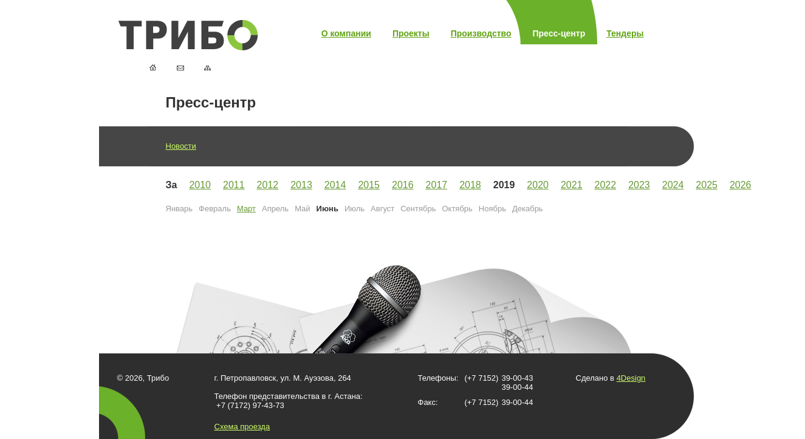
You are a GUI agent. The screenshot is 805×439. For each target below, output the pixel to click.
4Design (631, 378)
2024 (673, 185)
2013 (301, 185)
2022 (606, 185)
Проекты (411, 33)
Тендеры (624, 33)
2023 (639, 185)
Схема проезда (242, 426)
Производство (481, 33)
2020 (538, 185)
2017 (437, 185)
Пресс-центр (559, 33)
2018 (470, 185)
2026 (741, 185)
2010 (200, 185)
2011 (234, 185)
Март (246, 208)
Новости (181, 146)
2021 (572, 185)
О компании (346, 33)
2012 (268, 185)
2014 (335, 185)
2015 (369, 185)
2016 (403, 185)
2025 (707, 185)
